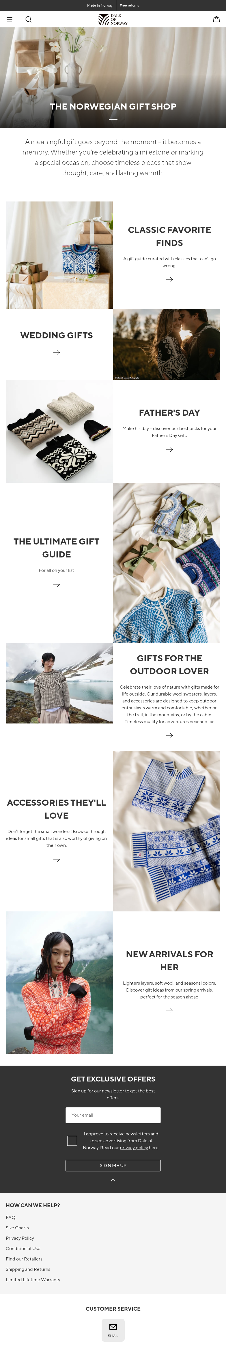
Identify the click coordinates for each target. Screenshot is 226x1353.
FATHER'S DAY (169, 413)
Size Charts (17, 1228)
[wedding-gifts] (56, 356)
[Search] (28, 19)
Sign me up (113, 1165)
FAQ (10, 1217)
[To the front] (127, 19)
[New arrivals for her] (169, 1014)
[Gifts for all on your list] (56, 587)
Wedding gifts (56, 335)
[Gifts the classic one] (169, 283)
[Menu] (9, 19)
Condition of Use (23, 1248)
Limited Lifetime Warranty (33, 1280)
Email (113, 1330)
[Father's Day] (169, 452)
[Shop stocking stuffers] (56, 862)
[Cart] (216, 19)
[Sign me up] (113, 1180)
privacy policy (134, 1148)
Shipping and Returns (28, 1269)
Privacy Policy (20, 1238)
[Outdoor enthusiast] (169, 739)
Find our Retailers (24, 1259)
